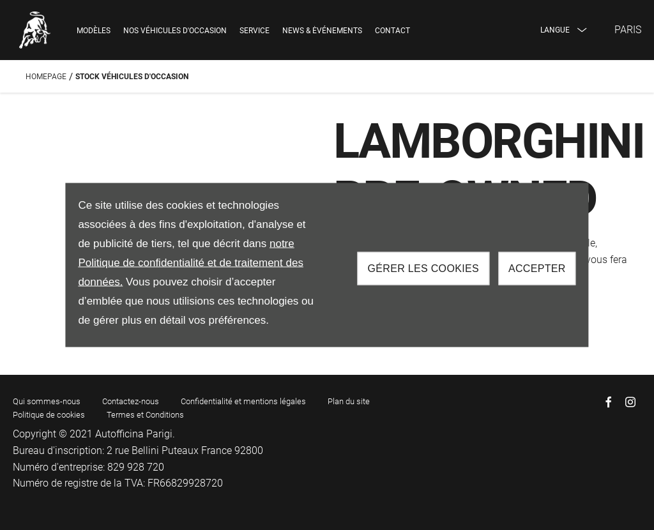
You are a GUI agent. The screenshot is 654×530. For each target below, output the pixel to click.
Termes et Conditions (145, 415)
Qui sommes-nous (46, 401)
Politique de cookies (49, 415)
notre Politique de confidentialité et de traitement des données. (190, 263)
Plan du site (349, 401)
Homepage (46, 76)
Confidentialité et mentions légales (243, 401)
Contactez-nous (130, 401)
